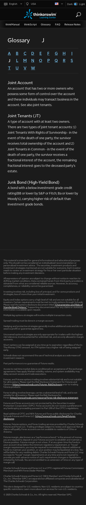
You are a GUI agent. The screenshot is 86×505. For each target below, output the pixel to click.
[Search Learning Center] (74, 15)
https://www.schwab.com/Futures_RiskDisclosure (37, 384)
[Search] (78, 14)
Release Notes (72, 24)
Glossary (46, 24)
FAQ (57, 24)
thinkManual (13, 24)
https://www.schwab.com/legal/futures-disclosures (39, 417)
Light (82, 4)
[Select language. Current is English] (12, 4)
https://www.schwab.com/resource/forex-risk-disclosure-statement (44, 397)
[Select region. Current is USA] (44, 4)
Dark (70, 4)
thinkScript (30, 24)
